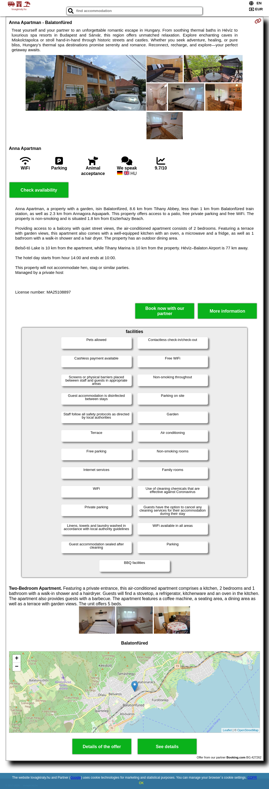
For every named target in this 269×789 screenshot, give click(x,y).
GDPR (252, 777)
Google (75, 777)
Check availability (39, 190)
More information (227, 311)
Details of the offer (102, 746)
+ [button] (17, 659)
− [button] (17, 667)
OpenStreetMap (248, 730)
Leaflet (227, 730)
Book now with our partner (164, 311)
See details (167, 746)
